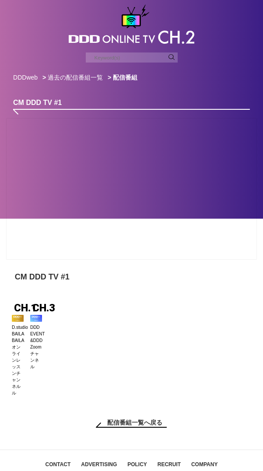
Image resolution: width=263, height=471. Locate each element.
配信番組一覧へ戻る (134, 391)
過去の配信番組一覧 (75, 77)
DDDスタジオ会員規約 (168, 444)
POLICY (137, 433)
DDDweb (25, 77)
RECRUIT (169, 433)
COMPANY (204, 433)
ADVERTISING (99, 433)
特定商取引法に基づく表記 (99, 444)
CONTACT (58, 433)
